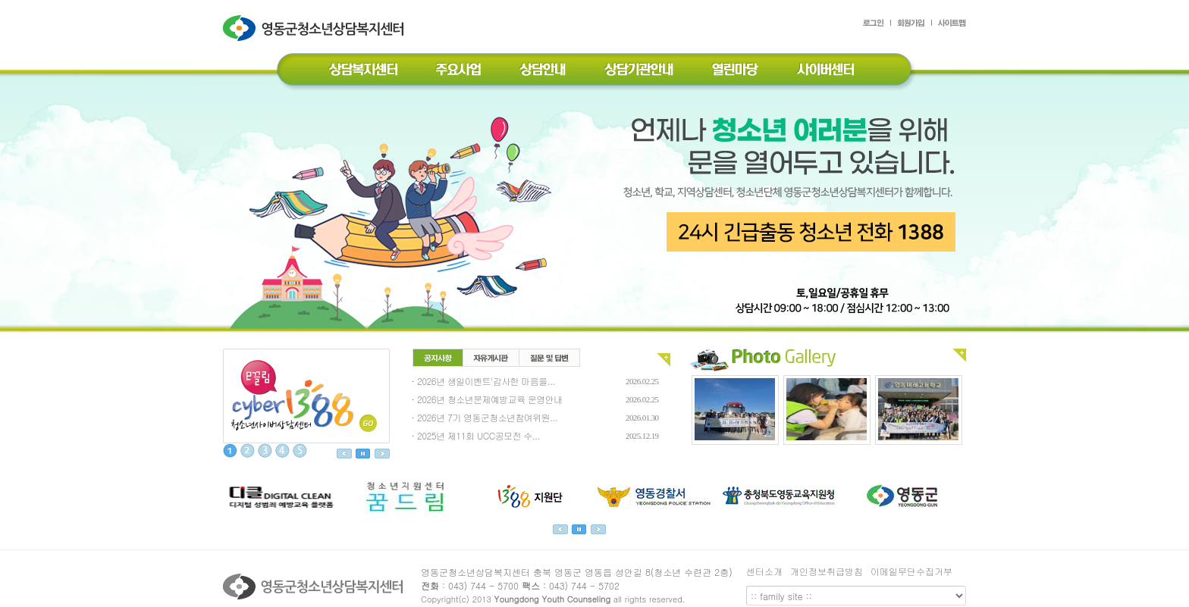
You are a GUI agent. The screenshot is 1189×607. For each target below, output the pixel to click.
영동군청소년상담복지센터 (314, 39)
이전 (344, 453)
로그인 (877, 25)
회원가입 (911, 25)
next (598, 529)
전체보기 (663, 359)
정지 (363, 453)
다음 (382, 453)
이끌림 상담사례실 (306, 396)
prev (560, 529)
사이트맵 (949, 25)
